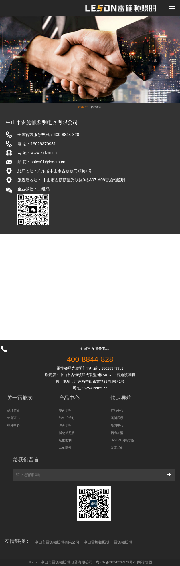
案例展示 (117, 418)
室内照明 (65, 410)
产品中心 (117, 410)
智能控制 (65, 440)
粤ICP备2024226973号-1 (116, 562)
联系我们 (83, 107)
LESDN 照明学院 (122, 440)
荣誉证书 (13, 418)
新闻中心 (117, 425)
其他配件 (65, 447)
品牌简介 (13, 410)
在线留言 (96, 107)
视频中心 (13, 425)
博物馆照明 (67, 433)
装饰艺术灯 (67, 418)
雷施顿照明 (123, 542)
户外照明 (65, 425)
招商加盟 (117, 433)
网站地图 (144, 562)
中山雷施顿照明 (97, 542)
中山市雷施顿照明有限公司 (57, 542)
